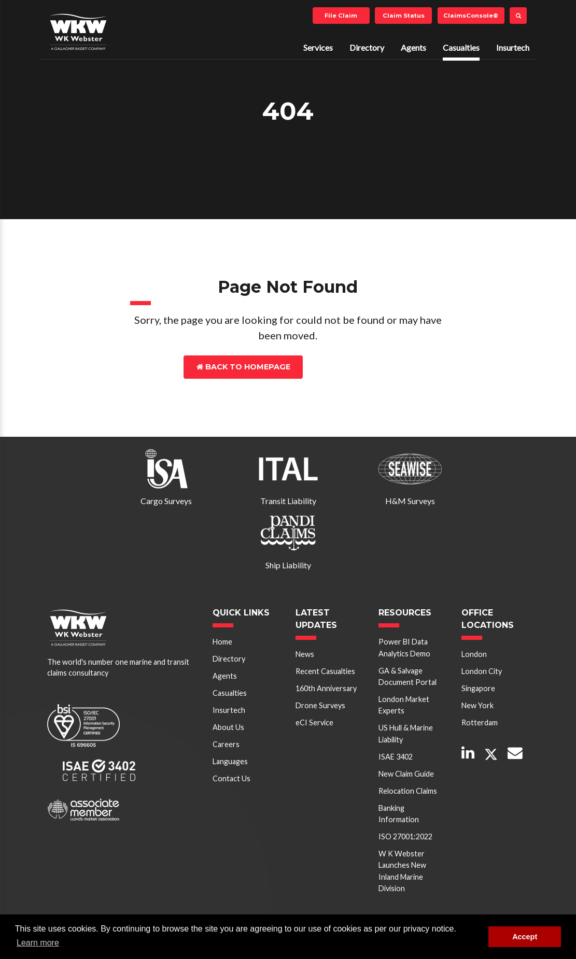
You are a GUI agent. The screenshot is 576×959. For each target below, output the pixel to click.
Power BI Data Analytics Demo (404, 647)
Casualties (461, 47)
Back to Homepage (243, 366)
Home (222, 641)
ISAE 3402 (395, 756)
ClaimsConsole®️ (470, 15)
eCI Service (314, 722)
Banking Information (398, 814)
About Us (228, 727)
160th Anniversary (326, 688)
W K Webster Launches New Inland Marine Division (402, 871)
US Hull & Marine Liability (405, 733)
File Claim (341, 15)
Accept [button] (524, 937)
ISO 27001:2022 (405, 836)
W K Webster (78, 31)
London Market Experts (403, 705)
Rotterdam (479, 722)
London (474, 654)
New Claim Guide (406, 773)
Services (318, 47)
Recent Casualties (325, 671)
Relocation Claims (407, 790)
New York (477, 705)
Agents (413, 47)
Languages (230, 761)
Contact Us (348, 366)
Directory (366, 47)
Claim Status (404, 15)
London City (481, 671)
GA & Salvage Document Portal (407, 676)
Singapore (478, 688)
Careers (226, 744)
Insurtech (512, 47)
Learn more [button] (38, 942)
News (305, 654)
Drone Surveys (320, 705)
